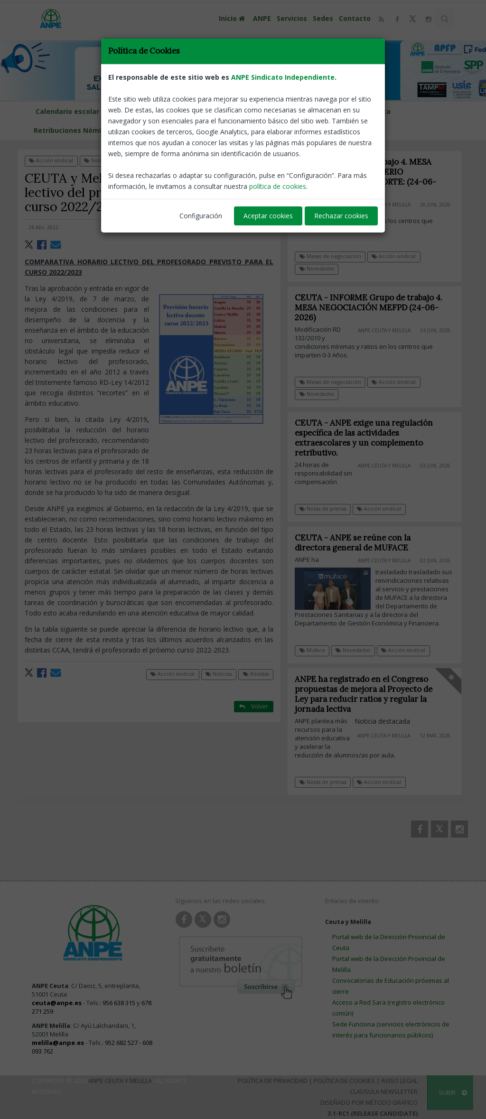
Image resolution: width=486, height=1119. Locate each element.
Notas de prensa (328, 508)
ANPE (262, 18)
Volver (253, 160)
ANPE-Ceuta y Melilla (384, 204)
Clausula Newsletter (384, 1091)
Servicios (292, 18)
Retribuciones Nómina (72, 130)
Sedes (323, 18)
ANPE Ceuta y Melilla (120, 1080)
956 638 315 (119, 1002)
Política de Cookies (344, 1080)
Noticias (97, 160)
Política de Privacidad (273, 1080)
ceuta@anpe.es (57, 1002)
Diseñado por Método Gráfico (369, 1102)
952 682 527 (121, 1042)
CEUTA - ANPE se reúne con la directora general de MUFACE (358, 542)
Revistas (135, 160)
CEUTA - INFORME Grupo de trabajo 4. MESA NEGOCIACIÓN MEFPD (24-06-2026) (374, 307)
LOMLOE (129, 130)
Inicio (233, 18)
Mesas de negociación (330, 256)
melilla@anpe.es (58, 1042)
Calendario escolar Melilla (79, 111)
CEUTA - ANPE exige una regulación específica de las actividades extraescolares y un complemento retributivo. (369, 438)
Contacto (355, 18)
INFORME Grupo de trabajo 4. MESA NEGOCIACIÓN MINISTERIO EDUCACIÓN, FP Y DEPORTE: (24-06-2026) (366, 177)
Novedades (316, 268)
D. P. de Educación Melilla (264, 111)
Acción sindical (51, 160)
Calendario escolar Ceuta (172, 111)
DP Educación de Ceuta (351, 111)
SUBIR (453, 1092)
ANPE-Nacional (252, 227)
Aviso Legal (399, 1080)
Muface (317, 650)
